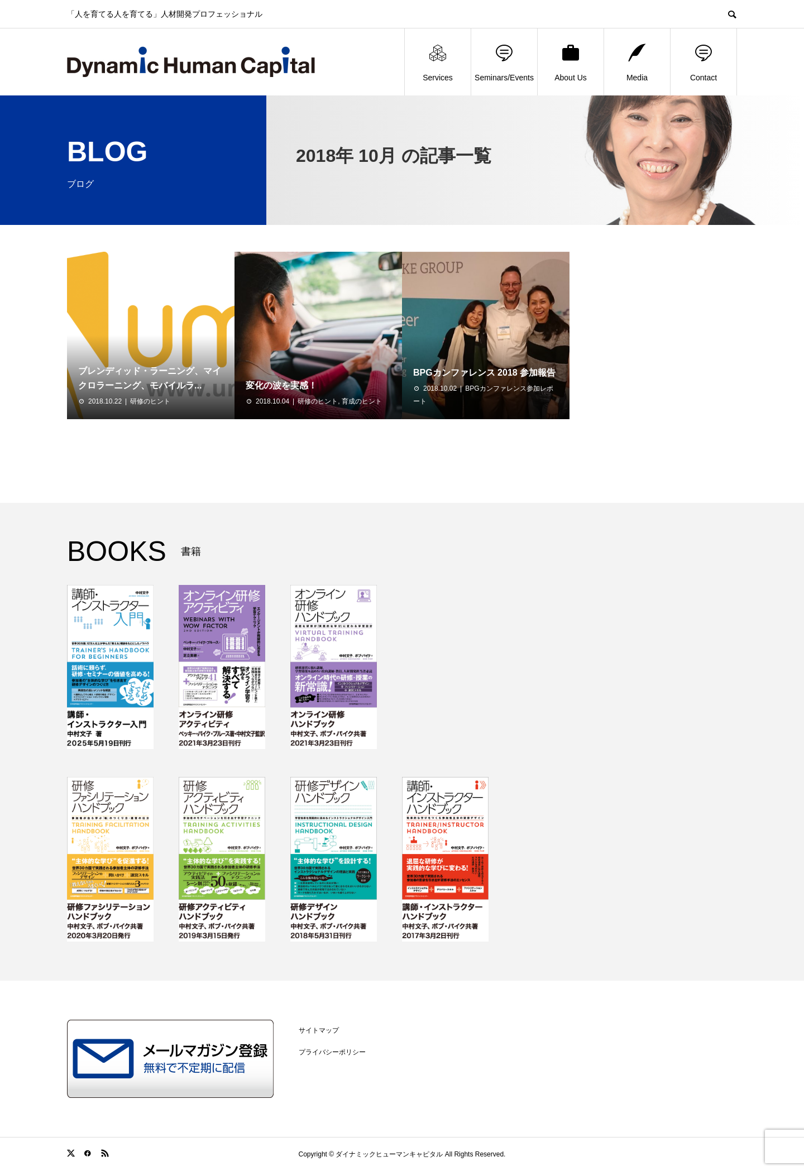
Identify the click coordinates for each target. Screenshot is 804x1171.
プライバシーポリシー (332, 1052)
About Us (570, 62)
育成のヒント (362, 401)
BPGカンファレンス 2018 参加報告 (484, 372)
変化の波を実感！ (281, 385)
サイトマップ (319, 1030)
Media (637, 62)
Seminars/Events (504, 62)
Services (438, 62)
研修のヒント (150, 401)
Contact (703, 62)
